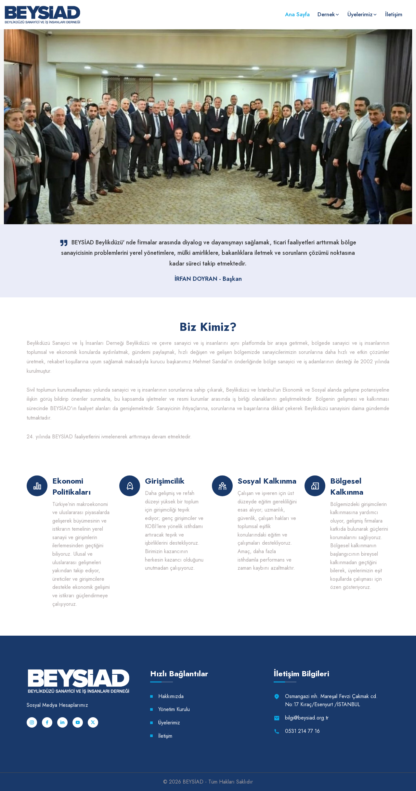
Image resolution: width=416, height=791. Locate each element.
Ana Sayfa (297, 14)
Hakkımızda (171, 696)
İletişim (393, 14)
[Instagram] (32, 722)
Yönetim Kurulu (174, 709)
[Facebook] (47, 722)
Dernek (326, 14)
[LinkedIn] (62, 722)
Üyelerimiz (359, 14)
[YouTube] (77, 722)
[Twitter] (93, 722)
